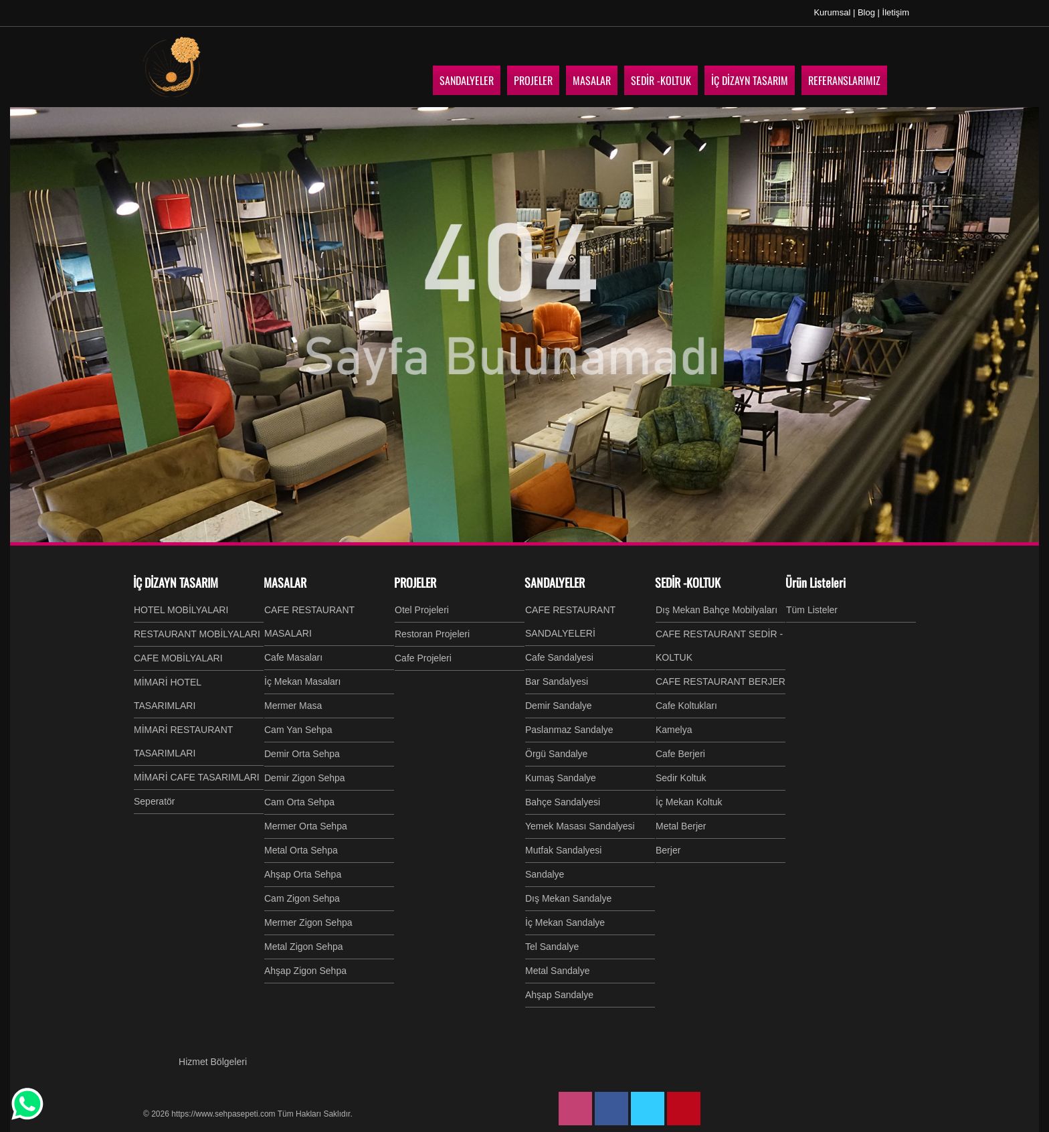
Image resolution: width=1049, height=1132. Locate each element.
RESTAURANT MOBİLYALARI (197, 634)
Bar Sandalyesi (556, 681)
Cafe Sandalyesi (559, 657)
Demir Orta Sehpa (302, 753)
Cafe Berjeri (680, 753)
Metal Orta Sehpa (301, 850)
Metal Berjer (681, 826)
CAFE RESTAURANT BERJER (720, 681)
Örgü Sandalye (556, 753)
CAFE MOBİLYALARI (178, 658)
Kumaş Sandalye (560, 778)
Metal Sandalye (557, 970)
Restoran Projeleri (432, 634)
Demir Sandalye (558, 705)
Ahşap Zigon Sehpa (305, 970)
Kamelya (674, 729)
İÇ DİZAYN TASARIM (175, 582)
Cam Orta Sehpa (299, 802)
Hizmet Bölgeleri (213, 1061)
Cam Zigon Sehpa (302, 898)
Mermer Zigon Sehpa (308, 922)
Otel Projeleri (422, 609)
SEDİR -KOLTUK (688, 582)
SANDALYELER (554, 582)
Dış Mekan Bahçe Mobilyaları (716, 609)
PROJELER (415, 582)
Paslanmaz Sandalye (569, 729)
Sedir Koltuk (681, 778)
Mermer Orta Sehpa (305, 826)
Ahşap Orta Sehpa (302, 874)
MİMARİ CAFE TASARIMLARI (197, 777)
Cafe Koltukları (686, 705)
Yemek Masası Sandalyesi (580, 826)
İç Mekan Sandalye (565, 922)
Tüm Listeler (812, 609)
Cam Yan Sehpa (298, 729)
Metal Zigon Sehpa (303, 946)
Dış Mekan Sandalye (568, 898)
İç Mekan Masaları (302, 681)
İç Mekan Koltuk (689, 802)
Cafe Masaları (293, 657)
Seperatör (154, 801)
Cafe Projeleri (423, 658)
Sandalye (544, 874)
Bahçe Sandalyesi (562, 802)
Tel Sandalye (552, 946)
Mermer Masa (293, 705)
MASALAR (285, 582)
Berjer (668, 850)
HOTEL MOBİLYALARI (181, 609)
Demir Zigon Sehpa (304, 778)
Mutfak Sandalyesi (563, 850)
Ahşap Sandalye (559, 994)
